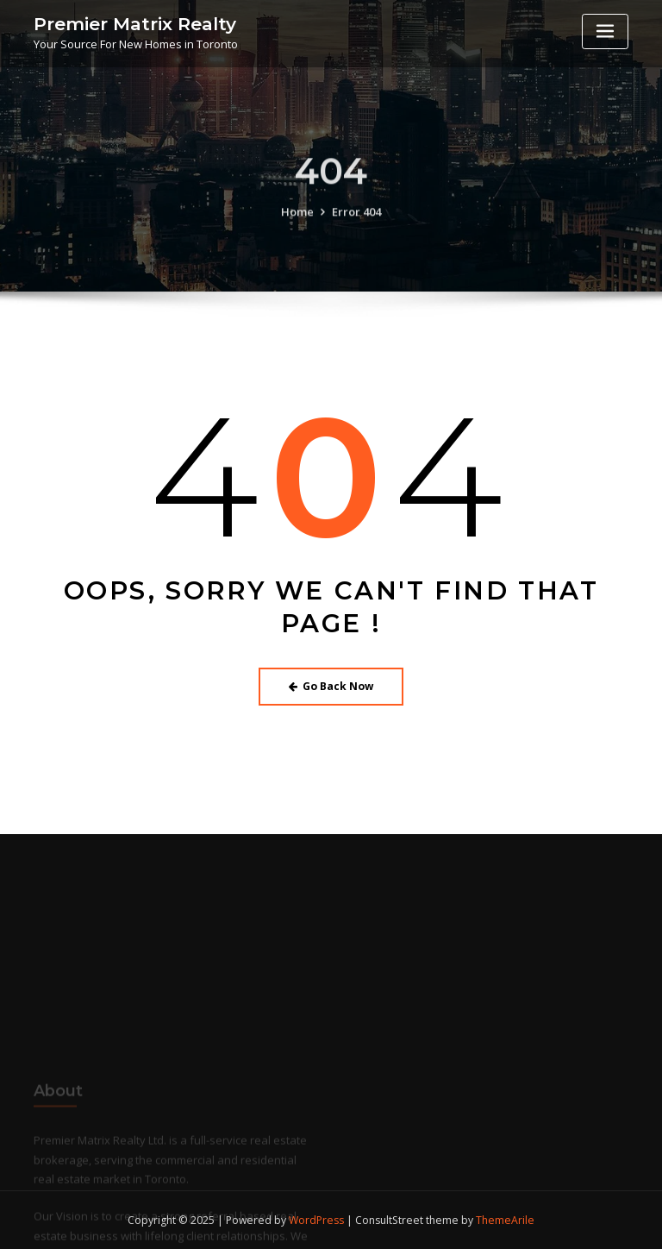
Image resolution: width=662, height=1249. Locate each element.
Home (297, 223)
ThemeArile (505, 1220)
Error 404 (356, 223)
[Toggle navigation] (605, 31)
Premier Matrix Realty (135, 24)
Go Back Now (331, 686)
